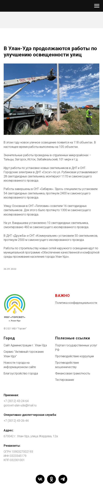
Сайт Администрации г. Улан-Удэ (25, 345)
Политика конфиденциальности (76, 303)
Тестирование (64, 380)
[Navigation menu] (96, 6)
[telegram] (62, 479)
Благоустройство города (21, 373)
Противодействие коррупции (74, 356)
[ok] (51, 479)
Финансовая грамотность (72, 373)
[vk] (40, 479)
